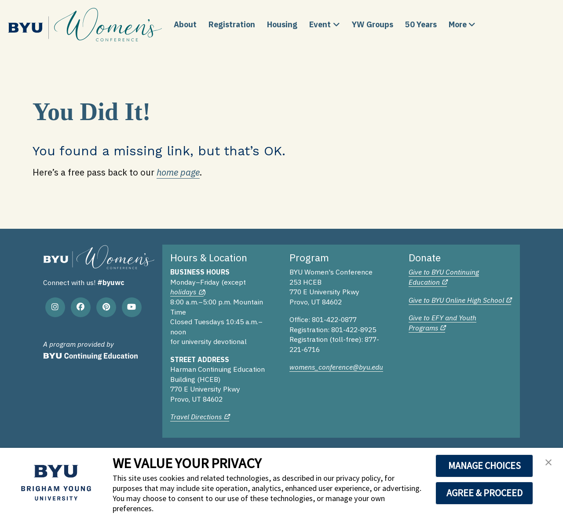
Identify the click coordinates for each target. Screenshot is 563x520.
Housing (282, 24)
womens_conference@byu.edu (336, 367)
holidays (183, 291)
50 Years (421, 24)
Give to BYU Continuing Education (444, 276)
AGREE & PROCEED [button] (484, 493)
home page (178, 172)
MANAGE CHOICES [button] (484, 465)
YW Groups (372, 24)
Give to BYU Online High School (456, 300)
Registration (231, 24)
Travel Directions (196, 416)
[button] (548, 465)
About (185, 24)
